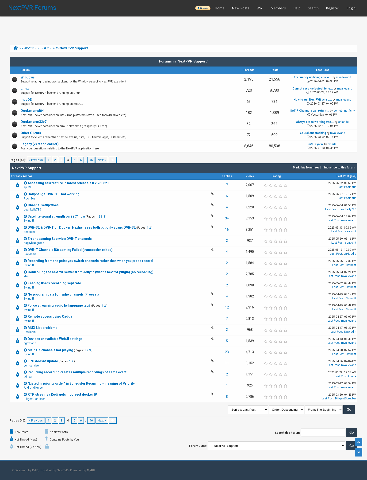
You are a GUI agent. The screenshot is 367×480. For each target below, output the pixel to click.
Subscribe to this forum (339, 167)
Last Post (342, 176)
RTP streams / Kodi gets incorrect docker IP (62, 394)
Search (313, 8)
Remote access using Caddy (50, 316)
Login (351, 8)
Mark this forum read (307, 167)
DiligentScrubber (34, 399)
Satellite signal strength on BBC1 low (56, 216)
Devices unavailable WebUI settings (55, 339)
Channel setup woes (43, 205)
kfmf (27, 276)
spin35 (28, 187)
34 (227, 218)
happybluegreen (34, 243)
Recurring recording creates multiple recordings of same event (77, 372)
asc (353, 176)
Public (51, 48)
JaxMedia (30, 254)
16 (227, 229)
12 (227, 307)
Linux (25, 88)
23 (227, 352)
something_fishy (344, 110)
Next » (102, 160)
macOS (26, 99)
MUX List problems (42, 328)
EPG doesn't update (43, 361)
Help (297, 8)
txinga (28, 376)
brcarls (332, 144)
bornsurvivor (32, 365)
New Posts (240, 8)
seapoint (29, 232)
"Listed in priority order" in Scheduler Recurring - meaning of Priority (81, 383)
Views (250, 176)
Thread (15, 176)
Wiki (260, 8)
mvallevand (343, 77)
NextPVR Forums (32, 8)
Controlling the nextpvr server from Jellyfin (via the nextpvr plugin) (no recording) (90, 272)
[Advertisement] (183, 29)
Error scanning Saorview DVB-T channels (60, 239)
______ (202, 8)
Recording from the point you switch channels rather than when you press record (90, 261)
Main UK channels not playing (50, 350)
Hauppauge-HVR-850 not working (54, 194)
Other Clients (31, 133)
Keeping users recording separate (54, 283)
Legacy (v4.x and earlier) (40, 144)
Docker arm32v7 (33, 122)
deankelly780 (32, 209)
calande (343, 122)
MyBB (91, 470)
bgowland (30, 343)
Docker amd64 (32, 111)
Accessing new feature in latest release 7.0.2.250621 (68, 183)
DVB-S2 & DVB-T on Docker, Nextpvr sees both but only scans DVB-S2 (82, 227)
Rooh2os (29, 198)
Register (332, 8)
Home (220, 8)
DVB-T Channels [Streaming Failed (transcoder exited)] (71, 250)
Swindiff (29, 220)
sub (354, 187)
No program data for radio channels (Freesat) (63, 294)
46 (91, 160)
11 (227, 363)
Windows (28, 77)
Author (27, 176)
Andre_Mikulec (33, 387)
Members (278, 8)
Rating (276, 176)
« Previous (36, 160)
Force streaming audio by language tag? (59, 305)
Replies (227, 176)
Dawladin (30, 332)
